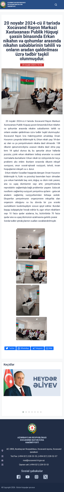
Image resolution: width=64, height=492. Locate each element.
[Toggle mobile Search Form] (56, 4)
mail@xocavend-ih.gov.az (34, 460)
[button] (23, 412)
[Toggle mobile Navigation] (61, 4)
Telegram (39, 348)
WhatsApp (25, 348)
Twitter (12, 348)
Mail (50, 348)
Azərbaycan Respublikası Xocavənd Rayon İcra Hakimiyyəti (16, 4)
